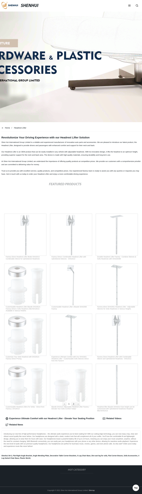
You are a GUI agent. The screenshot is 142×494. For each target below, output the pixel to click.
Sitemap (92, 490)
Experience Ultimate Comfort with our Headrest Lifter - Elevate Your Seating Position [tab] (50, 418)
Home (7, 128)
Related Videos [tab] (112, 418)
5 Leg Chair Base (84, 456)
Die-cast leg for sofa (99, 456)
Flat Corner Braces (115, 456)
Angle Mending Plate (41, 456)
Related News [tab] (14, 424)
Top (136, 488)
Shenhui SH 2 (6, 456)
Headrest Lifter (20, 128)
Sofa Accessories (130, 456)
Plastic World (25, 458)
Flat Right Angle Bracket (22, 456)
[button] (129, 5)
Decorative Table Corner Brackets (63, 456)
